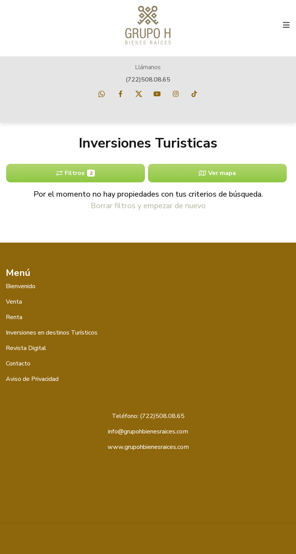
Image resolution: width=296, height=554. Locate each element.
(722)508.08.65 (148, 79)
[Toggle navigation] (286, 25)
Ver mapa (217, 173)
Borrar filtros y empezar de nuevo (148, 206)
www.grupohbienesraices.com (148, 447)
